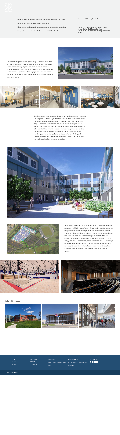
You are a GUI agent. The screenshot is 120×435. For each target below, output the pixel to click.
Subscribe (71, 425)
